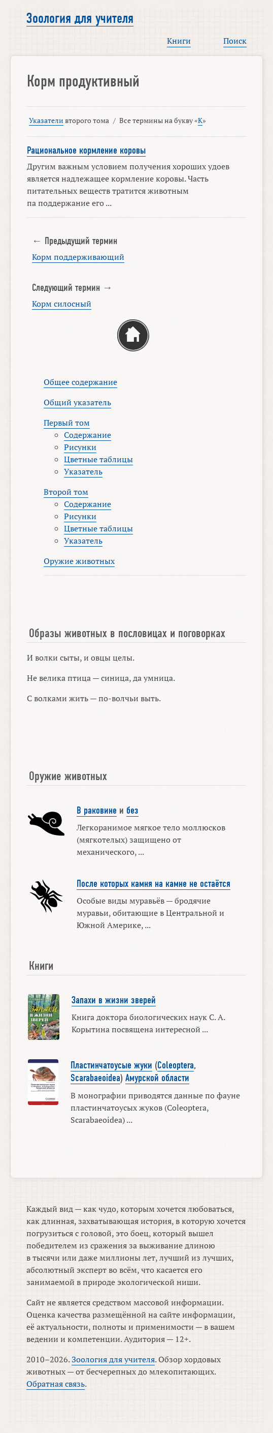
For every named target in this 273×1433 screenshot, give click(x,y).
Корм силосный (61, 303)
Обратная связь (55, 1383)
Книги (179, 40)
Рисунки (80, 447)
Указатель (83, 471)
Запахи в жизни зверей (114, 1000)
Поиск (235, 40)
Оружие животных (79, 560)
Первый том (67, 422)
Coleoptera (175, 1065)
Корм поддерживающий (78, 256)
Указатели (46, 120)
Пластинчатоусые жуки (111, 1065)
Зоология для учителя (79, 18)
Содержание (87, 434)
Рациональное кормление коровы (86, 150)
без (132, 810)
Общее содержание (80, 381)
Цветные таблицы (98, 459)
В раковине (97, 810)
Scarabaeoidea (95, 1078)
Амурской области (157, 1078)
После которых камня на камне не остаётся (153, 883)
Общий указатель (77, 402)
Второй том (66, 491)
